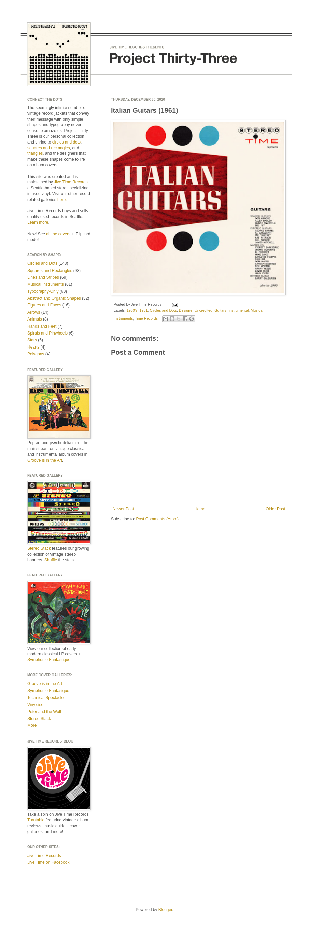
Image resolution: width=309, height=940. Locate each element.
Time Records (146, 318)
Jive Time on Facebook (48, 862)
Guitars (220, 310)
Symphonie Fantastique (48, 659)
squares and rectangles (48, 148)
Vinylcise (35, 704)
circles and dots (66, 142)
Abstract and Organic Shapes (54, 298)
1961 (143, 310)
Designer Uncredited (195, 310)
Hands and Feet (41, 326)
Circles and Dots (163, 310)
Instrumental (238, 310)
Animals (34, 319)
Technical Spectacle (45, 697)
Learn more (37, 222)
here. (62, 199)
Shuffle (50, 560)
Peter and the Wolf (44, 711)
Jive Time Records (71, 182)
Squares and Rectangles (49, 270)
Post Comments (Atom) (157, 519)
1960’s (132, 310)
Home (199, 509)
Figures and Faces (44, 305)
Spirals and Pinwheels (47, 333)
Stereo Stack (39, 548)
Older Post (275, 509)
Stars (32, 340)
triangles (35, 153)
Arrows (33, 312)
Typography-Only (42, 291)
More (32, 725)
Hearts (33, 347)
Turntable (35, 820)
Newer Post (123, 509)
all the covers (58, 234)
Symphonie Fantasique (48, 690)
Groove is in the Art (44, 460)
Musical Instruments (45, 284)
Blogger (165, 909)
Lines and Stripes (43, 277)
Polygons (35, 354)
